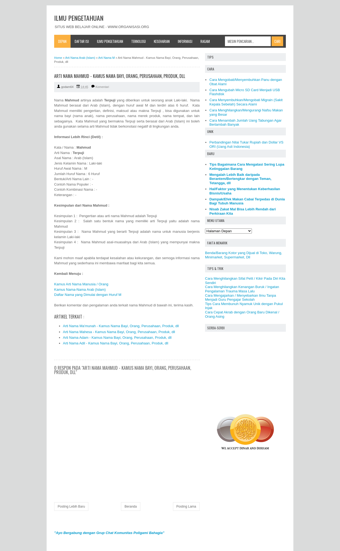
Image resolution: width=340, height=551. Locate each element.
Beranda (130, 506)
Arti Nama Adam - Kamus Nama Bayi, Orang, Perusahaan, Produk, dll (117, 338)
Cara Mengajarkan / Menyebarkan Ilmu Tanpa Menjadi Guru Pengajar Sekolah (240, 297)
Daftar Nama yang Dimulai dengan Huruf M (87, 295)
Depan (62, 41)
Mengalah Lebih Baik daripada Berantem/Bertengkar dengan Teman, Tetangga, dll (240, 179)
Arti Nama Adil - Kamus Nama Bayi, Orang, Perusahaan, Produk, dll (115, 343)
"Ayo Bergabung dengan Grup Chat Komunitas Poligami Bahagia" (109, 533)
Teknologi (138, 41)
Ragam (205, 41)
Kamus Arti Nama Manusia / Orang (81, 284)
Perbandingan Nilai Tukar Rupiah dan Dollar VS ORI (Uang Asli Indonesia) (246, 144)
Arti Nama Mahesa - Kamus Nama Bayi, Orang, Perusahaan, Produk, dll (119, 332)
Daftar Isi (82, 41)
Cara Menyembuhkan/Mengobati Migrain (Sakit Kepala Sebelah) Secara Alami (246, 102)
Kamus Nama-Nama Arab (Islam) (80, 290)
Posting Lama (186, 506)
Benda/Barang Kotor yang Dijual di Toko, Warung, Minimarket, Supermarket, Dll (243, 255)
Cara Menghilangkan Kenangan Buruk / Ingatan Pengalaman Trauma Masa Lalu (242, 289)
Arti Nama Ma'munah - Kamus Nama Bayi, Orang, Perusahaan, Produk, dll (121, 326)
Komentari (102, 86)
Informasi (185, 41)
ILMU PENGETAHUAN (78, 18)
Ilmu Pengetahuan (110, 41)
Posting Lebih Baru (71, 506)
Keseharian (162, 41)
